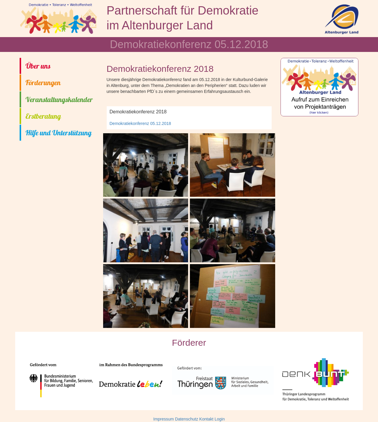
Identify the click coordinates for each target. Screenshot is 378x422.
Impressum (163, 419)
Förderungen (43, 82)
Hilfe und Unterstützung (59, 132)
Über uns (38, 65)
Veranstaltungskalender (59, 99)
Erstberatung (43, 116)
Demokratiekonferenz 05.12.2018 (140, 123)
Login (220, 419)
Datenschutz (186, 419)
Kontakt (206, 419)
